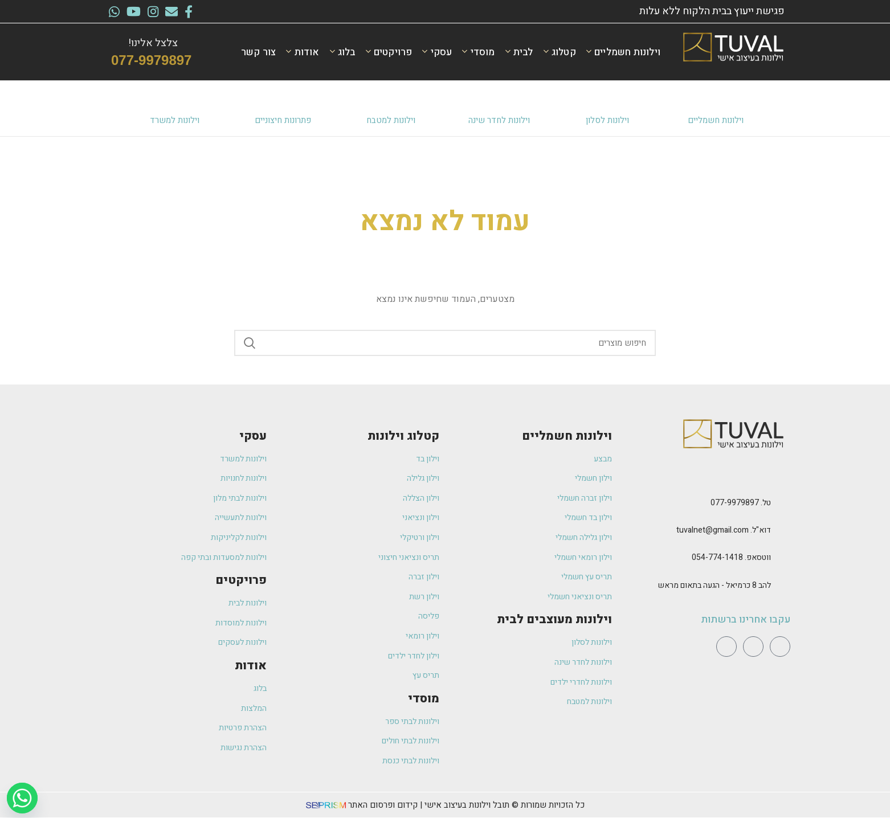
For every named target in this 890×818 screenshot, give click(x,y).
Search (249, 343)
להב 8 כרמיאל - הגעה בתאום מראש (714, 585)
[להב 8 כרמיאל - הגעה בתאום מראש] (783, 586)
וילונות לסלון (607, 120)
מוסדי (423, 698)
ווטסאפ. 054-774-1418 (731, 557)
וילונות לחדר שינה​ (499, 120)
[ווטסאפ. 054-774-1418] (783, 558)
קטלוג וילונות (403, 436)
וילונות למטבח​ (390, 120)
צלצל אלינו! (153, 43)
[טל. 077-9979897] (783, 503)
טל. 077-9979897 (741, 503)
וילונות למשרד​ (174, 120)
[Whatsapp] (22, 798)
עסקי (253, 436)
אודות (251, 665)
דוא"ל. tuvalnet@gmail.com (723, 530)
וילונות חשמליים (716, 120)
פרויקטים (241, 580)
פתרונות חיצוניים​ (283, 120)
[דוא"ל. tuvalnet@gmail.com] (783, 531)
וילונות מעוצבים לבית (554, 619)
